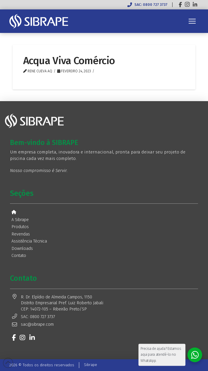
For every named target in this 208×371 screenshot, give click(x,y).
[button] (192, 21)
